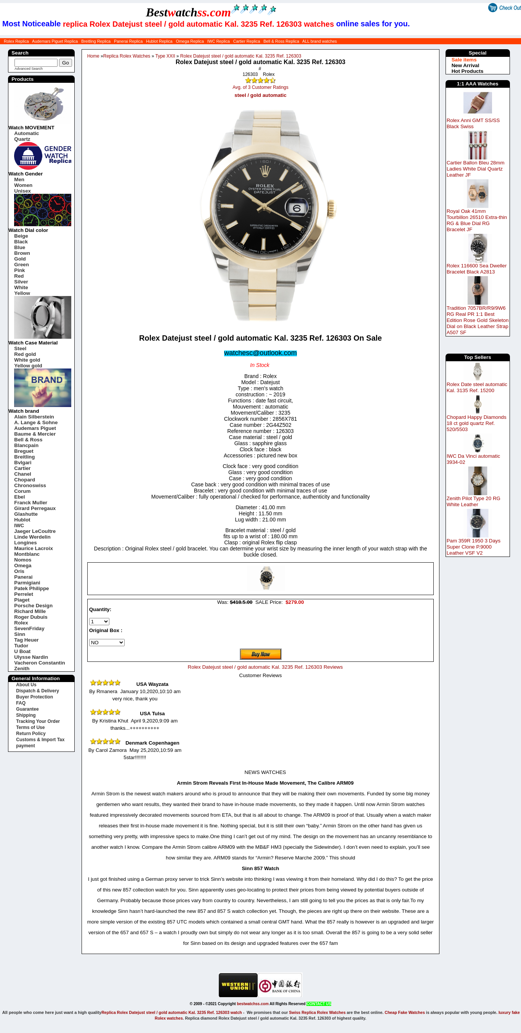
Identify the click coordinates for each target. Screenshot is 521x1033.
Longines (25, 542)
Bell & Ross (28, 439)
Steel (20, 348)
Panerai (23, 577)
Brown (22, 253)
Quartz (22, 139)
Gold (20, 259)
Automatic (26, 133)
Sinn (19, 634)
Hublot (22, 520)
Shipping (25, 715)
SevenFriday (29, 628)
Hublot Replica (159, 41)
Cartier (22, 468)
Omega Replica (190, 41)
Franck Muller (30, 502)
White (21, 287)
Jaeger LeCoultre (35, 531)
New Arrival (465, 65)
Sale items (464, 60)
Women (23, 185)
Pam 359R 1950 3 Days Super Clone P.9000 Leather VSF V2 (474, 547)
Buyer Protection (34, 697)
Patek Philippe (31, 588)
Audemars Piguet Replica (55, 41)
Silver (21, 282)
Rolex (21, 623)
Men (19, 179)
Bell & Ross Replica (281, 41)
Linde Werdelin (32, 537)
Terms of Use (30, 727)
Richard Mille (30, 611)
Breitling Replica (96, 41)
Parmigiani (27, 583)
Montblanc (27, 554)
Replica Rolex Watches (127, 56)
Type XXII (165, 56)
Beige (21, 236)
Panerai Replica (128, 41)
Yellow (22, 293)
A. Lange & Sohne (36, 422)
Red (19, 276)
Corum (22, 491)
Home (93, 56)
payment (25, 745)
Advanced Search (28, 69)
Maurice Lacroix (33, 548)
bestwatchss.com (252, 1004)
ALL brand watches (319, 41)
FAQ (21, 703)
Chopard (24, 480)
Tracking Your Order (38, 721)
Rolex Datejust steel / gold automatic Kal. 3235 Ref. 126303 (240, 56)
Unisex (22, 191)
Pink (19, 270)
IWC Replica (218, 41)
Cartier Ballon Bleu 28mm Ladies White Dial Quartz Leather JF (476, 169)
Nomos (22, 560)
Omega (22, 565)
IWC (19, 525)
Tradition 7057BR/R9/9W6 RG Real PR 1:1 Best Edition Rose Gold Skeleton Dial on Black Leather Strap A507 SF (478, 320)
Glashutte (25, 514)
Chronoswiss (30, 485)
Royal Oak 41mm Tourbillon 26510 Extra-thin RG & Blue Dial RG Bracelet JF (477, 220)
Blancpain (26, 445)
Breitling (24, 457)
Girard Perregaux (35, 508)
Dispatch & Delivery (37, 690)
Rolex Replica (16, 41)
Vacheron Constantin (39, 663)
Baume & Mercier (35, 434)
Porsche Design (33, 605)
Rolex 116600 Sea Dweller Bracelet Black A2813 (477, 269)
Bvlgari (22, 462)
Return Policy (30, 733)
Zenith (21, 668)
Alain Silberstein (34, 417)
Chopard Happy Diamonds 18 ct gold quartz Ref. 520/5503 (477, 423)
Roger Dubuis (30, 617)
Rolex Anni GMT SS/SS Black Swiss (473, 123)
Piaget (21, 600)
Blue (19, 247)
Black (21, 242)
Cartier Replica (246, 41)
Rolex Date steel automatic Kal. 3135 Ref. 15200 (477, 387)
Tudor (21, 645)
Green (21, 264)
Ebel (19, 497)
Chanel (22, 474)
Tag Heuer (26, 640)
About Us (26, 684)
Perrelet (23, 594)
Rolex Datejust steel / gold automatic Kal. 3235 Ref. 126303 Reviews (265, 667)
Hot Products (468, 71)
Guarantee (27, 709)
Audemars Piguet (35, 428)
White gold (27, 360)
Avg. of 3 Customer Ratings (260, 87)
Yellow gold (28, 365)
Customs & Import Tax (40, 739)
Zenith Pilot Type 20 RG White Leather (473, 501)
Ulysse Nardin (31, 657)
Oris (19, 571)
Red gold (25, 354)
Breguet (23, 451)
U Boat (22, 651)
